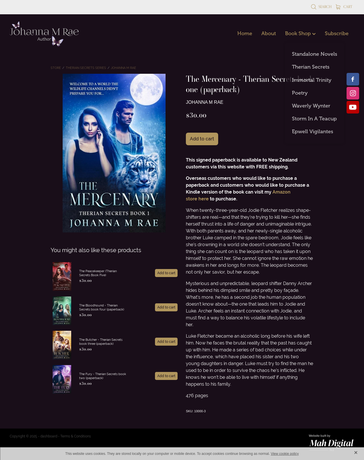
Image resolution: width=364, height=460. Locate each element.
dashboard (48, 436)
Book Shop (300, 33)
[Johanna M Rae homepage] (44, 34)
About (268, 33)
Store (56, 67)
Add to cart (202, 139)
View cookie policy (285, 454)
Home (244, 33)
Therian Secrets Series (86, 67)
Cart (344, 6)
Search (321, 6)
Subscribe (337, 33)
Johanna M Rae (123, 67)
